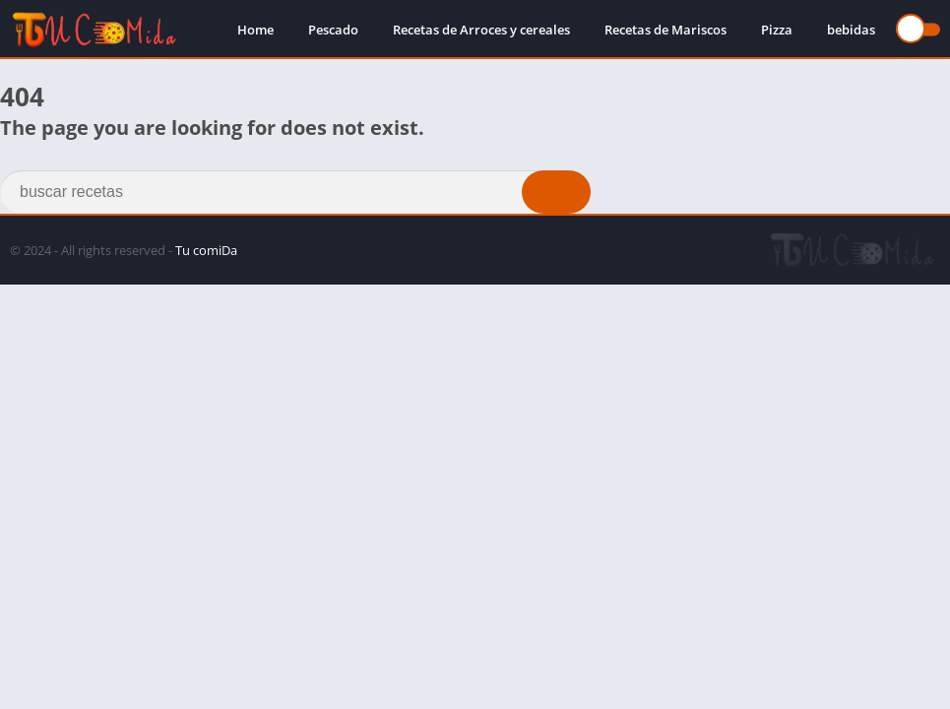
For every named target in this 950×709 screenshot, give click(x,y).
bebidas (851, 29)
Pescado (333, 29)
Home (255, 29)
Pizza (776, 29)
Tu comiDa (206, 250)
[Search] (295, 192)
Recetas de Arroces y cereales (481, 29)
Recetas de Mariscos (665, 29)
